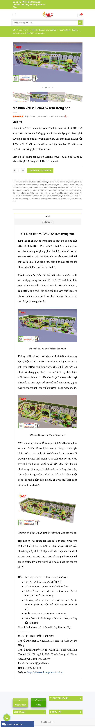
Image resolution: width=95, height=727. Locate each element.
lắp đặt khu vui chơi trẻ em (71, 187)
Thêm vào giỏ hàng (40, 170)
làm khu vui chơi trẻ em (21, 190)
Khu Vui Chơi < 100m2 (69, 30)
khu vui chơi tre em (24, 182)
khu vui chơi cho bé (29, 185)
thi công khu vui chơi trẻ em (67, 185)
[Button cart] (80, 15)
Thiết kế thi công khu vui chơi (44, 30)
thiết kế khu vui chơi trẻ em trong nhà (47, 187)
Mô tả (47, 216)
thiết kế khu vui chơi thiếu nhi (68, 190)
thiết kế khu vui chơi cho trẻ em (49, 196)
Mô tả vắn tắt (47, 222)
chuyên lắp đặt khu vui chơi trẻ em (62, 193)
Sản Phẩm (23, 30)
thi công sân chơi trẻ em (47, 185)
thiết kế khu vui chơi (39, 182)
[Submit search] (80, 22)
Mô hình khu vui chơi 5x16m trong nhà (28, 33)
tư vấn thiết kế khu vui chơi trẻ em (43, 190)
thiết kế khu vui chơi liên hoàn (36, 193)
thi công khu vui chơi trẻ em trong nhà (36, 199)
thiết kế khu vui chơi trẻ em (58, 182)
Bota (52, 722)
